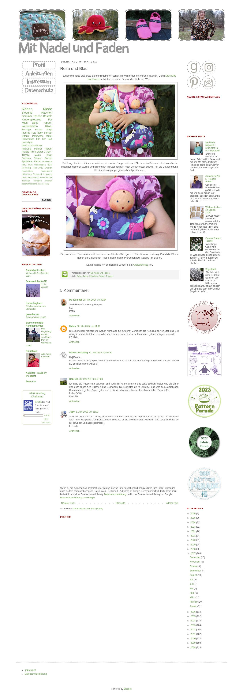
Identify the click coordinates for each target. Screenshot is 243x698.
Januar (193, 606)
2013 (193, 625)
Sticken (37, 158)
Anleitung (26, 148)
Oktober (194, 566)
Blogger (127, 689)
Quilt (30, 165)
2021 (193, 535)
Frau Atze (31, 381)
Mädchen (93, 276)
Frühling (26, 132)
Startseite (120, 503)
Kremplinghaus (34, 303)
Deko (35, 122)
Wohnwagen (40, 165)
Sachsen (26, 158)
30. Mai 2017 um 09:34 (94, 299)
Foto (34, 132)
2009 (193, 643)
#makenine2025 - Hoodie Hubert (212, 179)
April (192, 593)
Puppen (109, 276)
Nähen (102, 276)
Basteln (47, 116)
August (193, 575)
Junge (85, 276)
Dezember (195, 557)
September (195, 570)
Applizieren (27, 161)
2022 (193, 531)
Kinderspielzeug (31, 119)
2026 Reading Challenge (37, 394)
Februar (194, 602)
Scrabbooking (43, 184)
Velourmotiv (27, 177)
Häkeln (48, 126)
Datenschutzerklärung (115, 494)
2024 (193, 522)
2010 (193, 638)
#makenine (47, 161)
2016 (193, 612)
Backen (48, 158)
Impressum (30, 670)
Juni (192, 584)
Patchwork (37, 136)
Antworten (74, 315)
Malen (38, 155)
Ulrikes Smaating (78, 352)
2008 (193, 647)
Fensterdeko (27, 171)
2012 (193, 629)
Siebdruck (37, 174)
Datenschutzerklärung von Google (77, 497)
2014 (193, 620)
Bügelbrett (210, 269)
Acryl (24, 165)
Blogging (27, 112)
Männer (38, 148)
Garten (39, 151)
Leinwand (47, 174)
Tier (44, 139)
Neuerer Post (68, 503)
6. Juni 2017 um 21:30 (87, 412)
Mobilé (49, 177)
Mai (192, 588)
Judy (72, 412)
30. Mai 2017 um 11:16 (88, 326)
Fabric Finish (39, 177)
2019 (193, 544)
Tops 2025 (37, 168)
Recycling (26, 168)
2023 (193, 526)
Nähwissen (27, 174)
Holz (50, 139)
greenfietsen (32, 314)
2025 (193, 518)
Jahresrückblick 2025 (36, 317)
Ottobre (25, 136)
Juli (192, 579)
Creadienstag (140, 264)
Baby (79, 276)
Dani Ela (73, 379)
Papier (49, 155)
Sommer (27, 116)
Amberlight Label (35, 270)
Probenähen (28, 139)
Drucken (48, 168)
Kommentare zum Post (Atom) (88, 508)
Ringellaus (31, 351)
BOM (49, 165)
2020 (193, 540)
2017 (193, 553)
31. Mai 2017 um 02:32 (100, 352)
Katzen (37, 161)
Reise (33, 151)
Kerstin (38, 401)
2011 (193, 634)
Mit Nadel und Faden (100, 273)
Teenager (26, 181)
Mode (47, 109)
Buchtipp (26, 129)
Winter (49, 136)
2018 (193, 549)
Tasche (37, 116)
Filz (38, 139)
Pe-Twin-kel (75, 299)
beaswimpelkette (29, 184)
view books (46, 422)
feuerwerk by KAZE (36, 281)
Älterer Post (172, 503)
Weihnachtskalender (32, 145)
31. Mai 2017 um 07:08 (91, 379)
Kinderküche (46, 171)
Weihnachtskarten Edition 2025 (213, 210)
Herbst (38, 129)
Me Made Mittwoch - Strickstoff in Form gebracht (212, 146)
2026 (193, 513)
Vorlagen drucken (43, 181)
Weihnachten (30, 126)
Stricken (48, 132)
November (195, 561)
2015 (193, 616)
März (192, 597)
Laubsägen (27, 142)
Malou (72, 326)
